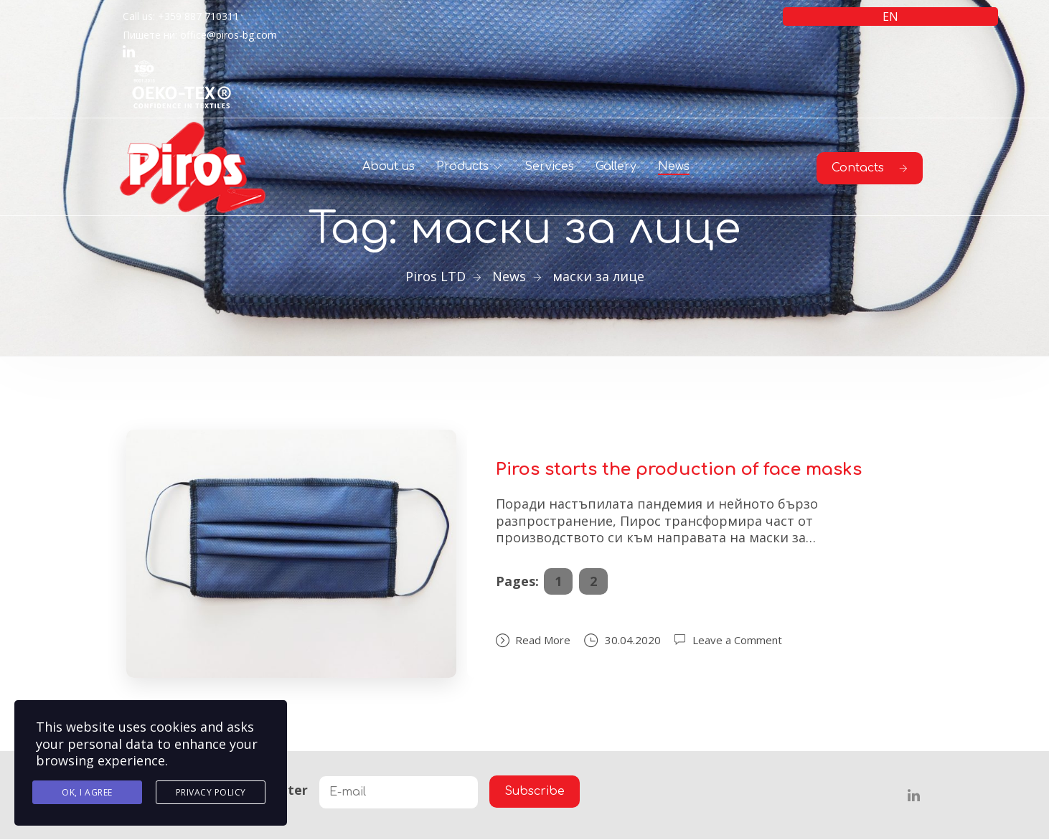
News (674, 166)
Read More (533, 640)
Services (549, 166)
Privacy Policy (211, 792)
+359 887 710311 (198, 16)
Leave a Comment (737, 640)
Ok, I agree (87, 792)
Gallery (616, 166)
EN (890, 16)
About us (388, 166)
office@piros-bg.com (228, 35)
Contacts (870, 167)
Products (462, 166)
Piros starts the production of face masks (679, 469)
